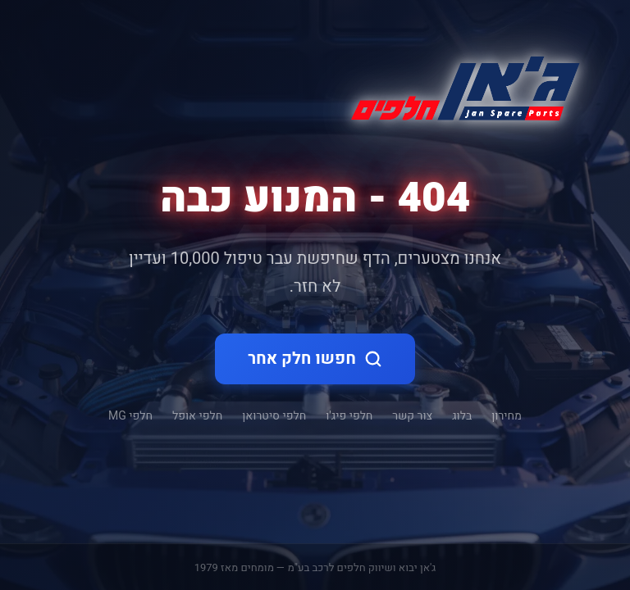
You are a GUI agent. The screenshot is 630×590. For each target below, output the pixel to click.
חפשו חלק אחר (315, 358)
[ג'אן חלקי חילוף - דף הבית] (458, 85)
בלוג (462, 415)
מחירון (506, 415)
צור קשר (412, 415)
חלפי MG (130, 415)
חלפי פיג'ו (349, 415)
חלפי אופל (197, 415)
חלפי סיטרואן (274, 415)
